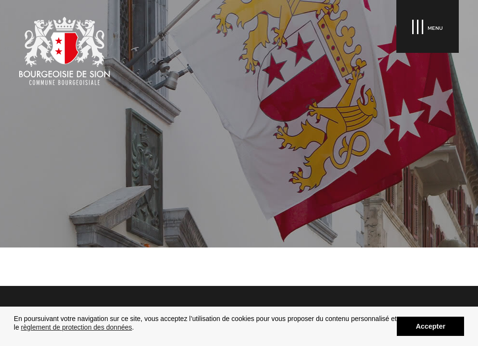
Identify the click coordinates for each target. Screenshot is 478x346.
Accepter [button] (430, 326)
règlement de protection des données (76, 327)
